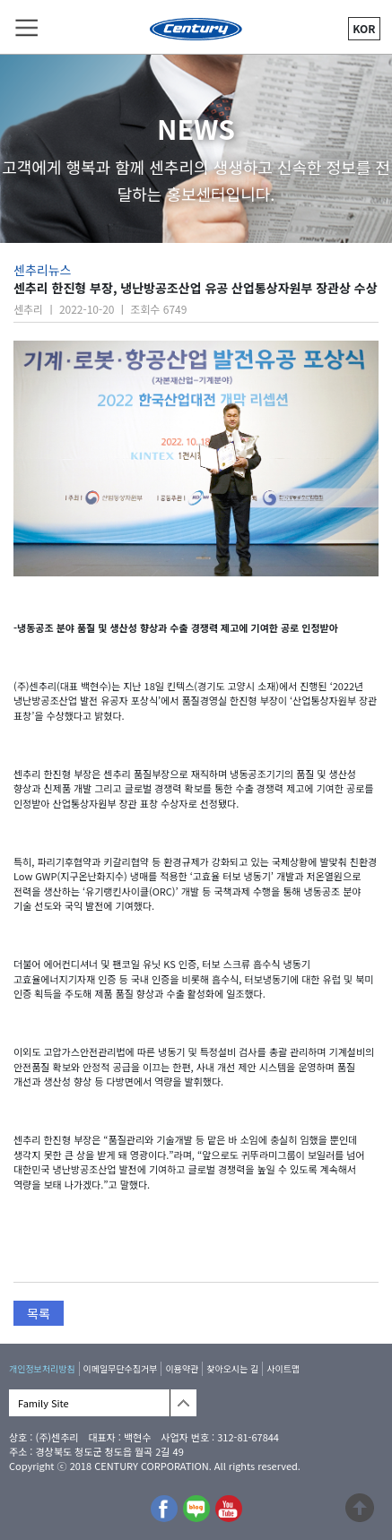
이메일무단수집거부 (120, 1368)
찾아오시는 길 (232, 1368)
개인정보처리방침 (42, 1368)
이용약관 (181, 1368)
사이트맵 (283, 1368)
